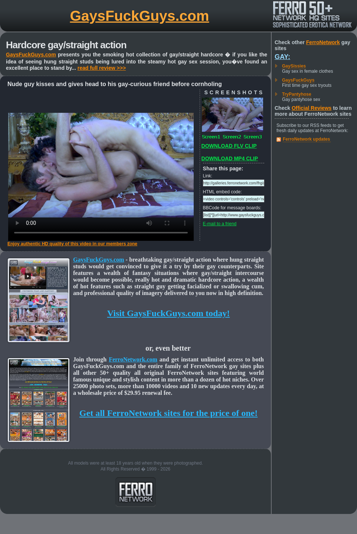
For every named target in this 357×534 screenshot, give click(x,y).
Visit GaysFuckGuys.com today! (168, 313)
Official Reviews (311, 108)
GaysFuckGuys (298, 80)
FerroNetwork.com (133, 359)
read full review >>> (102, 68)
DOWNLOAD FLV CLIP (229, 146)
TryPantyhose (296, 94)
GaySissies (294, 66)
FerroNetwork (323, 42)
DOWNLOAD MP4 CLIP (230, 158)
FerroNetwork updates (306, 139)
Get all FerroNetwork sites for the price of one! (168, 413)
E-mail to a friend (220, 223)
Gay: (282, 56)
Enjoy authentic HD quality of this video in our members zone (72, 243)
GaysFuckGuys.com (139, 16)
